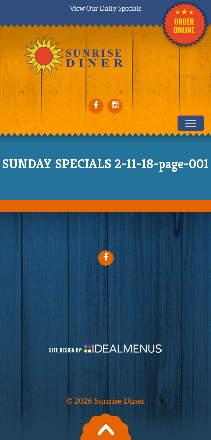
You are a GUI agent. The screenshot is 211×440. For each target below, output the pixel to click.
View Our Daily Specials (105, 8)
